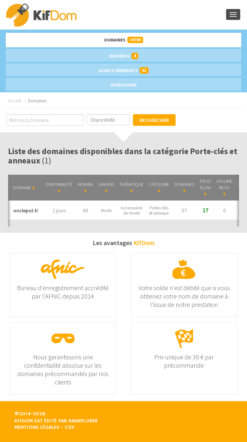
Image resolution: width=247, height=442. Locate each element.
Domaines (123, 40)
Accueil (14, 101)
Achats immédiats (123, 70)
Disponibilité (59, 187)
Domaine (24, 187)
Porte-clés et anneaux (159, 210)
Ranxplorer (83, 421)
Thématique (131, 187)
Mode (106, 210)
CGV (69, 427)
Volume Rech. (224, 187)
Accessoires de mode (131, 210)
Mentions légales (36, 427)
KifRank (85, 187)
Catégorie (159, 187)
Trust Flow (205, 187)
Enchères (123, 56)
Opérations (123, 85)
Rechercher (154, 120)
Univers (106, 187)
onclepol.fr (25, 210)
